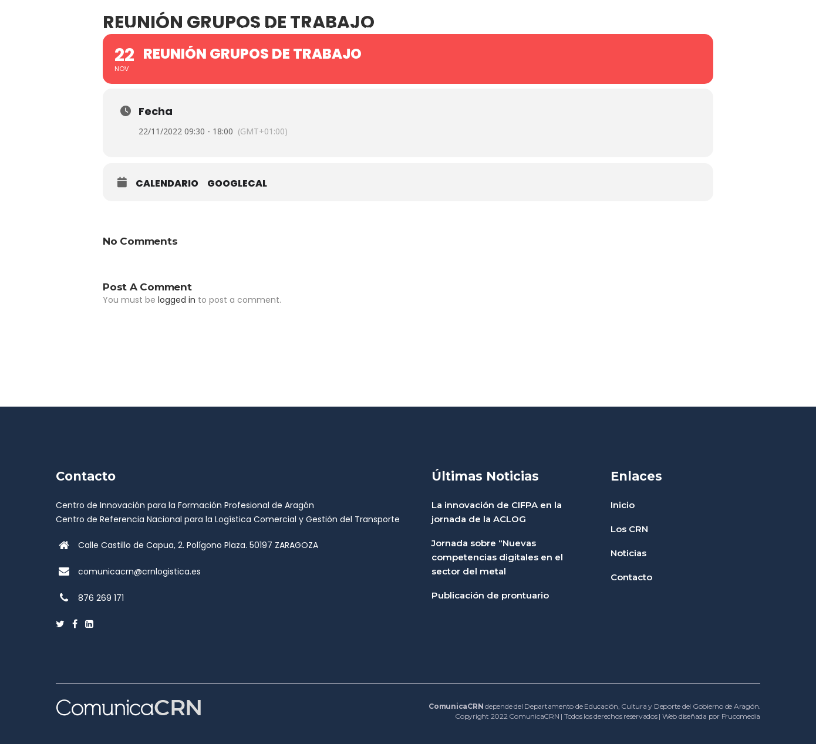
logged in (176, 300)
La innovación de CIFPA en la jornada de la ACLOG (496, 512)
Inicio (623, 504)
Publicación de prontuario (490, 595)
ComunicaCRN (534, 716)
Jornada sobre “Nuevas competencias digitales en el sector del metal (497, 557)
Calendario (167, 184)
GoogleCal (237, 184)
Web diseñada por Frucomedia (711, 716)
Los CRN (629, 529)
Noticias (628, 553)
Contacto (631, 577)
